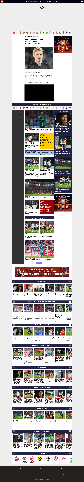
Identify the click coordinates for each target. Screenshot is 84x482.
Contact (22, 471)
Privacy (42, 471)
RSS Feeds (62, 473)
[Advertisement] (42, 20)
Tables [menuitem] (42, 1)
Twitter (62, 469)
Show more (39, 261)
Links (62, 474)
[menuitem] (12, 1)
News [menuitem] (27, 1)
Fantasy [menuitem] (49, 1)
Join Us (22, 473)
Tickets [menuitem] (56, 1)
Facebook (62, 471)
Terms (42, 469)
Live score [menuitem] (34, 1)
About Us (22, 469)
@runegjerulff (35, 34)
